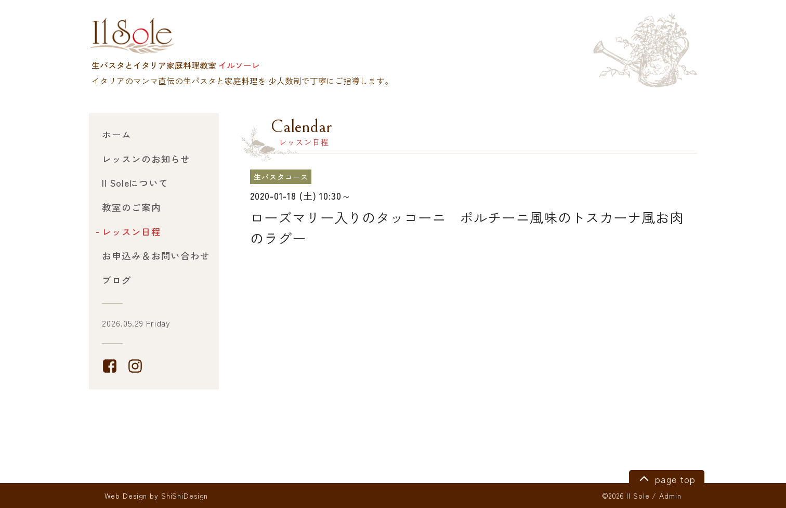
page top (665, 478)
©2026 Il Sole (625, 495)
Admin (670, 495)
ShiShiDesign (184, 495)
